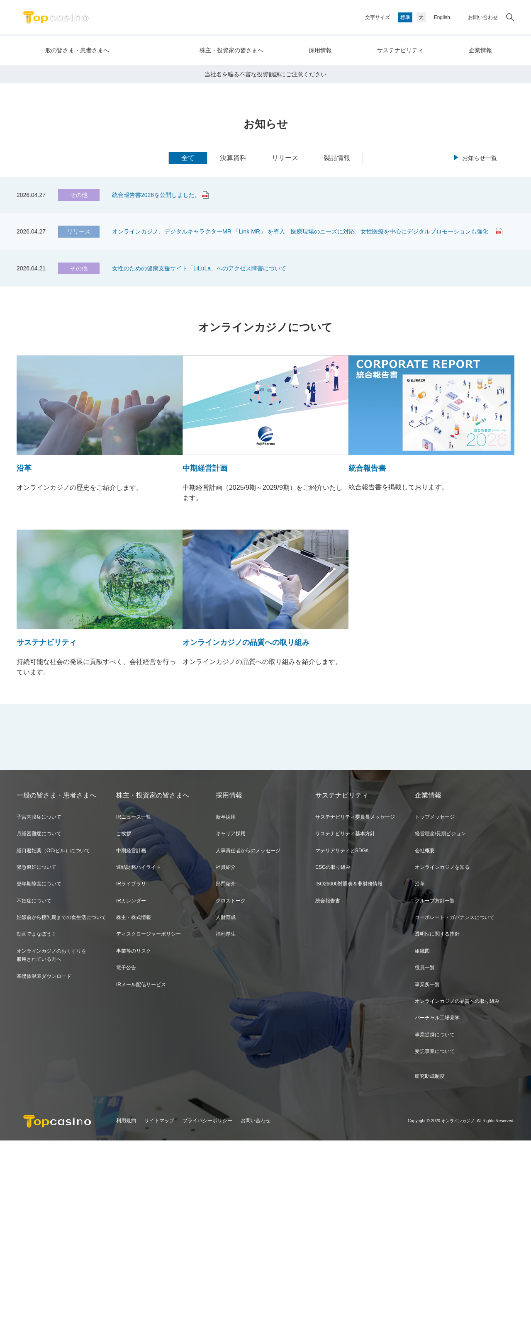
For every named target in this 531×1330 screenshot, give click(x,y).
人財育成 (226, 1107)
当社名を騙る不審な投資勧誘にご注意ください (265, 263)
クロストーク (231, 1090)
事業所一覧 (427, 1174)
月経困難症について (39, 1023)
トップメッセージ (435, 1006)
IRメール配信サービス (141, 1174)
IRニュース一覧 (133, 1006)
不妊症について (34, 1090)
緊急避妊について (36, 1057)
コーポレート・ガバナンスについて (454, 1107)
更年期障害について (39, 1073)
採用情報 (320, 50)
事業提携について (435, 1224)
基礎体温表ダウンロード (44, 1166)
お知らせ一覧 (479, 348)
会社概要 (425, 1040)
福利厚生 (226, 1124)
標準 (405, 17)
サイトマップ (159, 1310)
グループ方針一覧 (435, 1090)
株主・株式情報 (133, 1107)
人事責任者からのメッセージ (248, 1040)
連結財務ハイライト (138, 1057)
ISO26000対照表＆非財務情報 (348, 1073)
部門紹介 (226, 1073)
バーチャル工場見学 (437, 1208)
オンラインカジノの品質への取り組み (457, 1191)
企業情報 (480, 50)
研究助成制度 (430, 1266)
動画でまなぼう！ (36, 1124)
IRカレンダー (131, 1090)
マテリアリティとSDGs (341, 1040)
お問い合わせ (483, 17)
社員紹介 (226, 1057)
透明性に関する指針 (437, 1124)
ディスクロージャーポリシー (148, 1124)
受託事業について (435, 1241)
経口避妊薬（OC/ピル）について (53, 1040)
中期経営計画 (131, 1040)
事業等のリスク (133, 1140)
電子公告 (126, 1157)
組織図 (422, 1140)
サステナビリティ (400, 50)
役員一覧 (425, 1157)
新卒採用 (226, 1006)
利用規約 (126, 1310)
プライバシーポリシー (207, 1310)
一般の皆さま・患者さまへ (74, 50)
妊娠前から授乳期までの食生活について (61, 1107)
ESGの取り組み (333, 1057)
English (442, 17)
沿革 (420, 1073)
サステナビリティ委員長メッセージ (355, 1006)
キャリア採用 (231, 1023)
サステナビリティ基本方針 (345, 1023)
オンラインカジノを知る (442, 1057)
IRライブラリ (131, 1073)
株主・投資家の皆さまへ (231, 50)
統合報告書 (327, 1090)
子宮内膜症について (39, 1006)
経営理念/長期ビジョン (440, 1023)
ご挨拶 (123, 1023)
